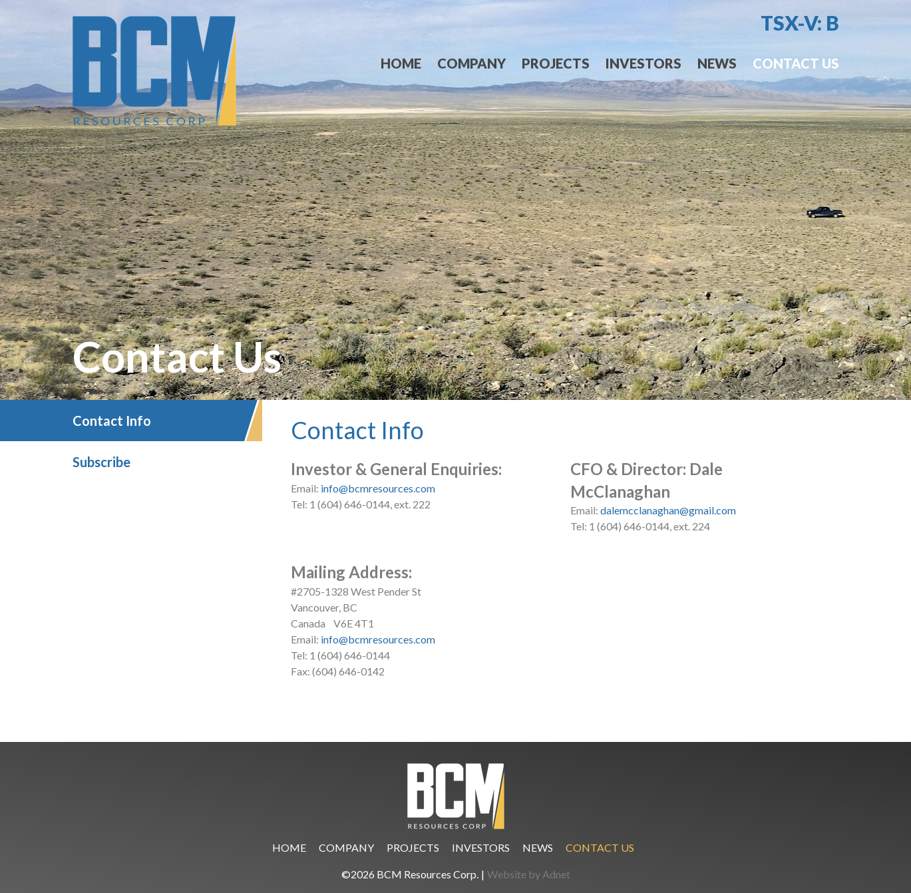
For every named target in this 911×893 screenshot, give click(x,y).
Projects (556, 63)
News (717, 63)
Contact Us (796, 63)
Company (471, 63)
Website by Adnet (528, 874)
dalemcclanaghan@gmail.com (668, 510)
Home (401, 63)
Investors (643, 63)
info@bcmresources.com (378, 488)
